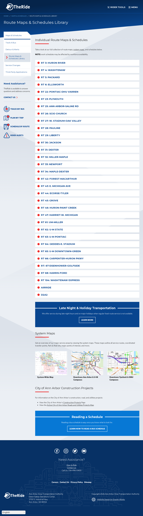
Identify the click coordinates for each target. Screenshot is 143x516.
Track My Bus (14, 109)
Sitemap (87, 482)
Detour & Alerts (12, 49)
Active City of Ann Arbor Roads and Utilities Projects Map (70, 405)
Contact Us (9, 97)
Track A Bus (11, 43)
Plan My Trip (14, 118)
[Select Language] (14, 512)
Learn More (87, 320)
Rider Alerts (13, 135)
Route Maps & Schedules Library (17, 57)
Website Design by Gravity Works (108, 499)
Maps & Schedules (19, 16)
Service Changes (13, 65)
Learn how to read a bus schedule (87, 429)
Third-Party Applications (16, 72)
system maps (78, 49)
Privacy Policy (77, 482)
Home (6, 16)
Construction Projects (72, 402)
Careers (55, 482)
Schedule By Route (17, 127)
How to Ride (72, 465)
